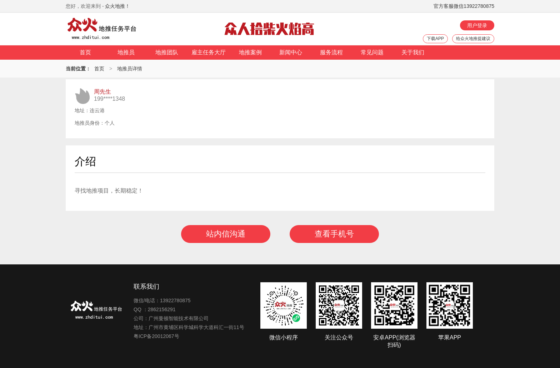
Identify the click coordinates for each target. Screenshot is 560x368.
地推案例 (250, 52)
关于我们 (412, 52)
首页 (85, 52)
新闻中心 (290, 52)
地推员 (126, 52)
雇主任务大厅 (208, 52)
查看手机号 (334, 233)
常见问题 (372, 52)
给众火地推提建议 (473, 38)
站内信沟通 (225, 233)
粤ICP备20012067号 (156, 336)
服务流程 (331, 52)
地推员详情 (129, 68)
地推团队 (166, 52)
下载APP (435, 38)
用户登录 (477, 25)
